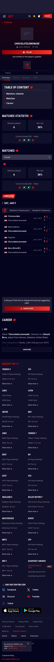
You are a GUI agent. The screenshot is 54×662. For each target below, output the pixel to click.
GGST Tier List (7, 485)
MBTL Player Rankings (10, 545)
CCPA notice (6, 626)
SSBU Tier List (7, 443)
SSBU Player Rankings (10, 438)
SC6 (29, 475)
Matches (10, 98)
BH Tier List (32, 464)
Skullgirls (7, 497)
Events (4, 636)
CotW (30, 390)
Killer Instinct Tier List (36, 507)
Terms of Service (8, 622)
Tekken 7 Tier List (34, 443)
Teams (23, 636)
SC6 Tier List (32, 485)
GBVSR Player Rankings (10, 417)
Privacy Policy (24, 622)
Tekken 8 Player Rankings (11, 374)
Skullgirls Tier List (8, 507)
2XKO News (6, 400)
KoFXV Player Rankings (36, 523)
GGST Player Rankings (10, 481)
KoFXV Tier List (33, 528)
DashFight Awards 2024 (34, 567)
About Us (5, 631)
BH (29, 454)
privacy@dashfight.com (10, 659)
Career (9, 103)
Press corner (33, 626)
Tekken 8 (6, 369)
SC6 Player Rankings (35, 481)
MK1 (30, 412)
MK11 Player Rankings (10, 566)
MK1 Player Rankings (35, 417)
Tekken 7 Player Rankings (37, 438)
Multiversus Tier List (9, 528)
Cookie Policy (38, 622)
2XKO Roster (6, 395)
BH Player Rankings (35, 459)
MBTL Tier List (7, 549)
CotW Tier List (33, 395)
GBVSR (5, 412)
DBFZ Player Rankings (10, 459)
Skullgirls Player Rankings (11, 502)
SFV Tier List (32, 549)
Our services (20, 626)
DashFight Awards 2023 (36, 572)
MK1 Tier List (32, 422)
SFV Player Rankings (35, 545)
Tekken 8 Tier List (8, 379)
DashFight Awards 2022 (36, 576)
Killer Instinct (35, 497)
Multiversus (8, 518)
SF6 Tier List (32, 379)
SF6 (29, 369)
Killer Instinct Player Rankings (39, 502)
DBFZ (4, 454)
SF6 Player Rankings (35, 374)
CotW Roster (32, 400)
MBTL (4, 539)
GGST (4, 475)
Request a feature (19, 631)
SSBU (4, 433)
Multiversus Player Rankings (12, 523)
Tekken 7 (32, 433)
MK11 (4, 561)
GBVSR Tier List (7, 422)
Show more (7, 384)
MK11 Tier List (7, 571)
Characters (34, 636)
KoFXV (31, 518)
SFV (29, 539)
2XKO (4, 390)
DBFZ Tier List (7, 464)
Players (14, 636)
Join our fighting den (15, 584)
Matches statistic (15, 94)
